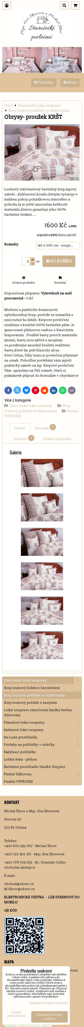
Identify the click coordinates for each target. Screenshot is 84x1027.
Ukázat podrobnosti (16, 1014)
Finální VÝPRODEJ (18, 781)
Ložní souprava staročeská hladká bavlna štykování (38, 712)
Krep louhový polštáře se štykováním (34, 695)
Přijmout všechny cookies (49, 1017)
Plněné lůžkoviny (43, 774)
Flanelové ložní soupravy (43, 722)
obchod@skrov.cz (19, 884)
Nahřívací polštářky (20, 752)
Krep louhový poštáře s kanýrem (30, 703)
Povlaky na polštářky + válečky (43, 744)
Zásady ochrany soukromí (48, 1003)
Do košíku (59, 261)
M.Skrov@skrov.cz (19, 889)
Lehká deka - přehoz (20, 759)
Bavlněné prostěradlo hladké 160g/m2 (34, 767)
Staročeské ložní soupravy (31, 406)
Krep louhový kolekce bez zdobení (32, 688)
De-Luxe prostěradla (43, 737)
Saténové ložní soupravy (24, 730)
